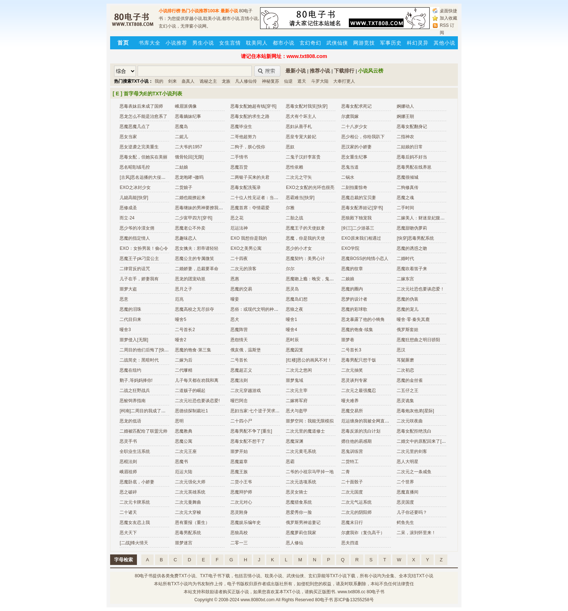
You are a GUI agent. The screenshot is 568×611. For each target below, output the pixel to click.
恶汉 (401, 349)
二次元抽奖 (352, 370)
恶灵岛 (292, 289)
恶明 (179, 421)
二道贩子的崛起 (190, 390)
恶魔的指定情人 (135, 238)
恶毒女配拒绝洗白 (414, 431)
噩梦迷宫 (183, 542)
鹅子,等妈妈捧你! (136, 380)
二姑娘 (181, 167)
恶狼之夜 (294, 309)
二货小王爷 (241, 481)
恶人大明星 (407, 461)
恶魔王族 (239, 471)
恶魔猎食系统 (299, 502)
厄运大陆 (183, 471)
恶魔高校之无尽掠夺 (194, 309)
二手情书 (239, 157)
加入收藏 (448, 18)
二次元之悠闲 (299, 370)
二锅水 (347, 177)
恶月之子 (183, 289)
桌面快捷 (448, 10)
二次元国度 (352, 492)
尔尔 (290, 268)
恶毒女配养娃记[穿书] (362, 207)
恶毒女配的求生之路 (250, 116)
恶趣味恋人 (186, 238)
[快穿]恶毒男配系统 (415, 238)
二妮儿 (181, 136)
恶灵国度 (405, 502)
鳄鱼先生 (405, 522)
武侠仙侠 (337, 43)
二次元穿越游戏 (245, 390)
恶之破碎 (128, 492)
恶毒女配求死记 (356, 106)
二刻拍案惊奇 (354, 187)
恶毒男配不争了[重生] (251, 431)
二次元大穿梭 (188, 512)
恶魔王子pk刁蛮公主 (139, 258)
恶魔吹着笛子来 (412, 268)
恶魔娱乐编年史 (245, 522)
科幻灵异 (418, 43)
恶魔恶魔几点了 (135, 126)
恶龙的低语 (130, 421)
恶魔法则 (239, 380)
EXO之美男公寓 (245, 248)
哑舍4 (291, 329)
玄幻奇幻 (310, 43)
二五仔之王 (407, 390)
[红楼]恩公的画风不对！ (309, 360)
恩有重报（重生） (192, 522)
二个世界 (405, 481)
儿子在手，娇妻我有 (139, 278)
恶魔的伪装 (407, 299)
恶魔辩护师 (241, 492)
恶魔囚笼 (294, 349)
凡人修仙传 (246, 81)
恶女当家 (128, 136)
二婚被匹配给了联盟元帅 (143, 431)
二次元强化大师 (190, 481)
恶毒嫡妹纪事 (188, 116)
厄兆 (179, 299)
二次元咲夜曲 (410, 421)
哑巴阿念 (239, 400)
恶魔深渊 (294, 441)
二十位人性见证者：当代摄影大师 (263, 197)
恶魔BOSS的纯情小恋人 (364, 258)
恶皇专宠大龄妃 (301, 136)
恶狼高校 (239, 532)
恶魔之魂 (405, 197)
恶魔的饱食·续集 (357, 329)
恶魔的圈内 (352, 289)
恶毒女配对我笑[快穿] (306, 106)
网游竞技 (364, 43)
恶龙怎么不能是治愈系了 (143, 116)
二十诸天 (128, 512)
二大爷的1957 (188, 146)
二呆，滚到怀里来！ (416, 532)
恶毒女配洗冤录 (245, 187)
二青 (345, 471)
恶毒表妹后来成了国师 (141, 106)
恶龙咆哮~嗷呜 (189, 177)
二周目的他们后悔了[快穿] (145, 349)
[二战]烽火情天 (134, 542)
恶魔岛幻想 (297, 299)
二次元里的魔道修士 (305, 431)
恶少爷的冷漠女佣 (137, 228)
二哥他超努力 (243, 136)
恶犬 (234, 319)
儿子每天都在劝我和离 (196, 380)
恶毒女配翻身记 (412, 126)
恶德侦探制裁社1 (191, 410)
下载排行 (344, 71)
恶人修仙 (294, 542)
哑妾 (234, 299)
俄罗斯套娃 (407, 329)
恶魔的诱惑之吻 (412, 248)
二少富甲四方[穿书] (193, 217)
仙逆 (288, 81)
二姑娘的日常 (410, 146)
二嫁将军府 (297, 400)
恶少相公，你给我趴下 (363, 136)
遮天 (301, 81)
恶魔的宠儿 (407, 309)
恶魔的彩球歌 (354, 309)
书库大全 (149, 43)
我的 (159, 81)
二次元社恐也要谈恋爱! (197, 400)
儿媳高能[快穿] (134, 197)
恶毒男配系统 (188, 532)
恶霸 (290, 461)
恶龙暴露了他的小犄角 (363, 319)
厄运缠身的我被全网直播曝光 (369, 421)
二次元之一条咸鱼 (414, 471)
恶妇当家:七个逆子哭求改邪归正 (261, 410)
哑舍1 (291, 319)
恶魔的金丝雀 (410, 380)
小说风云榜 (370, 71)
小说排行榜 (169, 10)
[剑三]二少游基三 (357, 228)
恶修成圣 (128, 207)
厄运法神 (239, 228)
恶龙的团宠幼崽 (190, 278)
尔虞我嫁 (350, 116)
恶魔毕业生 (241, 126)
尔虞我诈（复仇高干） (363, 532)
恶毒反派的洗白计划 (360, 431)
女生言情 (230, 43)
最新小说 (229, 10)
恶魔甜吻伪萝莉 (412, 228)
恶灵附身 (239, 512)
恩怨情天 (239, 339)
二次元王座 (186, 451)
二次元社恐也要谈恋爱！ (420, 289)
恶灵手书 (128, 441)
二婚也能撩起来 (190, 197)
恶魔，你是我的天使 (305, 238)
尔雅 (290, 207)
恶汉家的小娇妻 (356, 146)
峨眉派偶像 (186, 106)
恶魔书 (181, 461)
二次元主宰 (297, 390)
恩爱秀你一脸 (299, 512)
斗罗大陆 (320, 81)
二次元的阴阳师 (356, 512)
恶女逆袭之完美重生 (139, 146)
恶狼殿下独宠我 (356, 217)
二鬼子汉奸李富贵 (303, 157)
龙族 (226, 81)
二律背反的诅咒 (135, 268)
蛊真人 (188, 81)
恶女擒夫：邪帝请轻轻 (196, 248)
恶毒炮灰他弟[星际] (415, 410)
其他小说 (444, 43)
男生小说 (203, 43)
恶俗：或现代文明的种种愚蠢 (258, 309)
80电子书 (144, 575)
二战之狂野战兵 (135, 390)
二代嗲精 (183, 370)
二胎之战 (294, 217)
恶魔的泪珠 (130, 309)
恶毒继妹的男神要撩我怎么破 (203, 207)
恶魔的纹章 (352, 268)
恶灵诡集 (405, 400)
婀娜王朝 (405, 116)
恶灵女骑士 (297, 492)
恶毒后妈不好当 (412, 157)
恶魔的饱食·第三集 (193, 349)
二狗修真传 (407, 187)
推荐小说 (320, 71)
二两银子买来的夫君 (250, 177)
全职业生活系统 (135, 451)
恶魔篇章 (239, 461)
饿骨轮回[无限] (189, 157)
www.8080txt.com (258, 599)
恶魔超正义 (241, 370)
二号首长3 (351, 349)
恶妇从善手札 (299, 126)
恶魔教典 (183, 431)
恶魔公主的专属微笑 (194, 258)
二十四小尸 (241, 421)
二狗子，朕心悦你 (247, 146)
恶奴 (290, 146)
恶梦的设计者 (354, 299)
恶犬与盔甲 (297, 410)
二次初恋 (405, 370)
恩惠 (234, 278)
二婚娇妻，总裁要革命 (196, 268)
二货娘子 (183, 187)
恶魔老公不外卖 (190, 228)
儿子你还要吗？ (412, 512)
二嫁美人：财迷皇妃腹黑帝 (423, 217)
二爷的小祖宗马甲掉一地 (310, 471)
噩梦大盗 (128, 289)
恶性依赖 (294, 167)
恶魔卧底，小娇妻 (137, 481)
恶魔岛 (181, 126)
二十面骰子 (352, 481)
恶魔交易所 (352, 410)
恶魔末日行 (352, 522)
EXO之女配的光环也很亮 (310, 187)
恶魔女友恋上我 (135, 522)
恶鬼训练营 (352, 451)
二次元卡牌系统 (135, 502)
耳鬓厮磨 (405, 360)
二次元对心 (241, 502)
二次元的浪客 (243, 268)
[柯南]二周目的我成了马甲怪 (147, 410)
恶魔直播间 (407, 492)
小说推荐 (176, 43)
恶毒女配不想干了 (247, 441)
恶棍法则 (128, 461)
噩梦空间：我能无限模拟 (310, 421)
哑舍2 (180, 339)
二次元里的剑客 (412, 451)
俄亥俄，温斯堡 (245, 349)
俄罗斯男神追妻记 (303, 522)
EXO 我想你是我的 (248, 238)
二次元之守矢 (299, 177)
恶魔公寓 (183, 441)
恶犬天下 (128, 532)
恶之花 (236, 217)
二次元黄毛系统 (301, 451)
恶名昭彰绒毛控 (135, 167)
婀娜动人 (405, 106)
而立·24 (127, 217)
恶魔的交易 (241, 289)
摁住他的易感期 (356, 441)
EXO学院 (350, 248)
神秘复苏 (270, 81)
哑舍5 (180, 319)
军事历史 (391, 43)
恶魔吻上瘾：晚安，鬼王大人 (314, 278)
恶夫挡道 (350, 542)
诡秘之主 (208, 81)
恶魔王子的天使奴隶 (305, 228)
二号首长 (239, 360)
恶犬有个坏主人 (301, 116)
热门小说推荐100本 (200, 10)
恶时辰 (292, 339)
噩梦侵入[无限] (134, 339)
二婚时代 (405, 258)
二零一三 (239, 542)
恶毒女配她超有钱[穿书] (253, 106)
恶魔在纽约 (130, 370)
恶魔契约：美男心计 (305, 258)
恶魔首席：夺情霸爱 (250, 207)
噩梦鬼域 (294, 380)
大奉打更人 (344, 81)
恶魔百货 (239, 167)
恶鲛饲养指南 (133, 400)
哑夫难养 (350, 400)
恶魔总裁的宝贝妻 (358, 197)
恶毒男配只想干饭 (358, 360)
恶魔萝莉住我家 (301, 532)
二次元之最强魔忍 (358, 390)
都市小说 (284, 43)
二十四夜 (239, 258)
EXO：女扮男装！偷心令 (144, 248)
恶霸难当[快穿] (300, 197)
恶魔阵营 (239, 329)
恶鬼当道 (350, 167)
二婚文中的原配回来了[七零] (424, 441)
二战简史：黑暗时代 (139, 360)
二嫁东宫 (405, 278)
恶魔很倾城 (407, 177)
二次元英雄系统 (190, 492)
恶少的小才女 (299, 248)
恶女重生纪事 (354, 157)
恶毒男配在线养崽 (414, 167)
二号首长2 (185, 329)
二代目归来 (130, 319)
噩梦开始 (239, 451)
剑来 (172, 81)
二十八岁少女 (354, 126)
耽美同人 (257, 43)
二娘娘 (347, 278)
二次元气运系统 (356, 502)
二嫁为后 (183, 360)
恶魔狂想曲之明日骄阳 (418, 339)
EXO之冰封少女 (135, 187)
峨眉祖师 (128, 471)
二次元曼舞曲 (188, 502)
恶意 (124, 299)
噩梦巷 (347, 339)
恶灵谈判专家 (354, 380)
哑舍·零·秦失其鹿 (413, 319)
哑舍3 (125, 329)
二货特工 (350, 461)
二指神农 (405, 136)
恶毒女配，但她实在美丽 (143, 157)
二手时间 (405, 207)
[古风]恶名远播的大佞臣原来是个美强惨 (158, 177)
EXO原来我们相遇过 (361, 238)
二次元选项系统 (301, 481)
